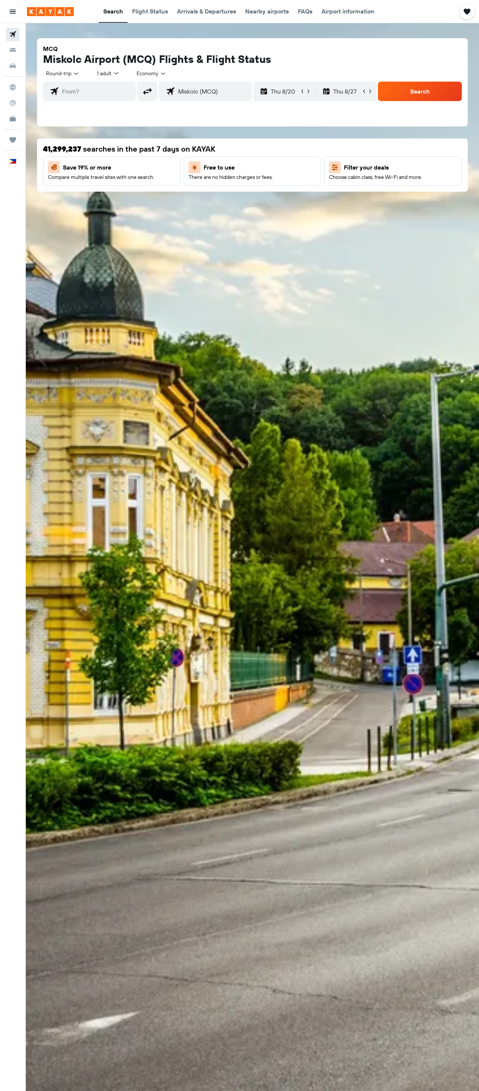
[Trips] (12, 139)
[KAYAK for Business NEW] (12, 118)
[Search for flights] (12, 34)
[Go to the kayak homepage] (50, 11)
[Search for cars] (12, 65)
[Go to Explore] (12, 87)
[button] (12, 11)
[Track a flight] (12, 102)
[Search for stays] (12, 50)
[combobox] (63, 73)
